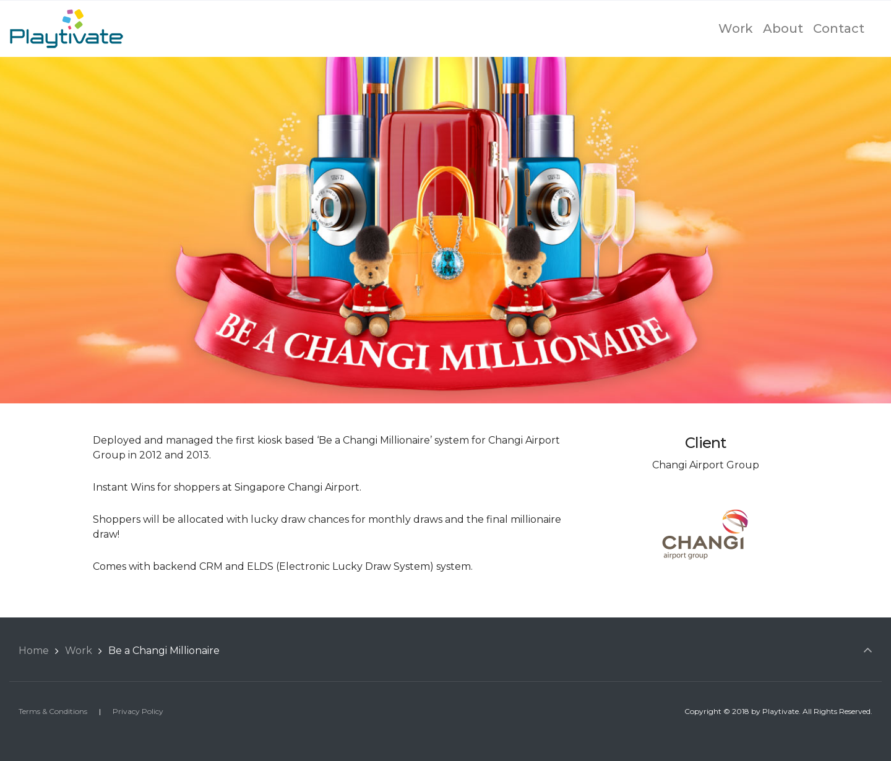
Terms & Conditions (53, 711)
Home (34, 650)
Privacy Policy (138, 711)
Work (78, 650)
